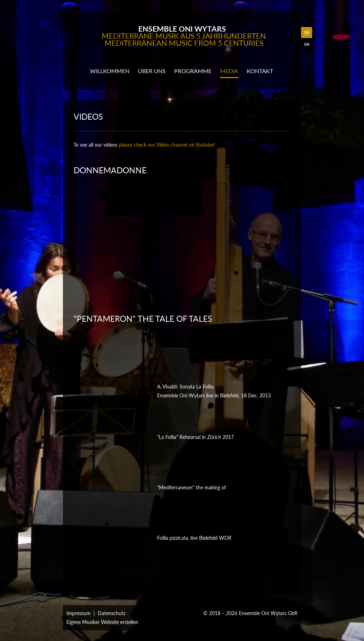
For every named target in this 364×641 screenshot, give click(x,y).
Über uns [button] (152, 70)
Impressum (78, 613)
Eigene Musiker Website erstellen (102, 622)
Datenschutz (111, 613)
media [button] (229, 70)
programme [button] (193, 70)
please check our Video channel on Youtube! (167, 145)
